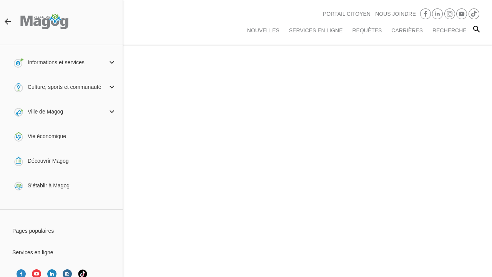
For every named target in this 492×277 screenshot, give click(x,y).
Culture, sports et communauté (64, 87)
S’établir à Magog (49, 185)
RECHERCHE (449, 30)
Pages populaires (33, 231)
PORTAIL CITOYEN (347, 14)
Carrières (407, 30)
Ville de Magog (45, 111)
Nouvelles (263, 30)
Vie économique (47, 136)
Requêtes (367, 30)
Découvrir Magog (48, 161)
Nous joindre (395, 14)
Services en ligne (316, 30)
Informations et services (56, 62)
